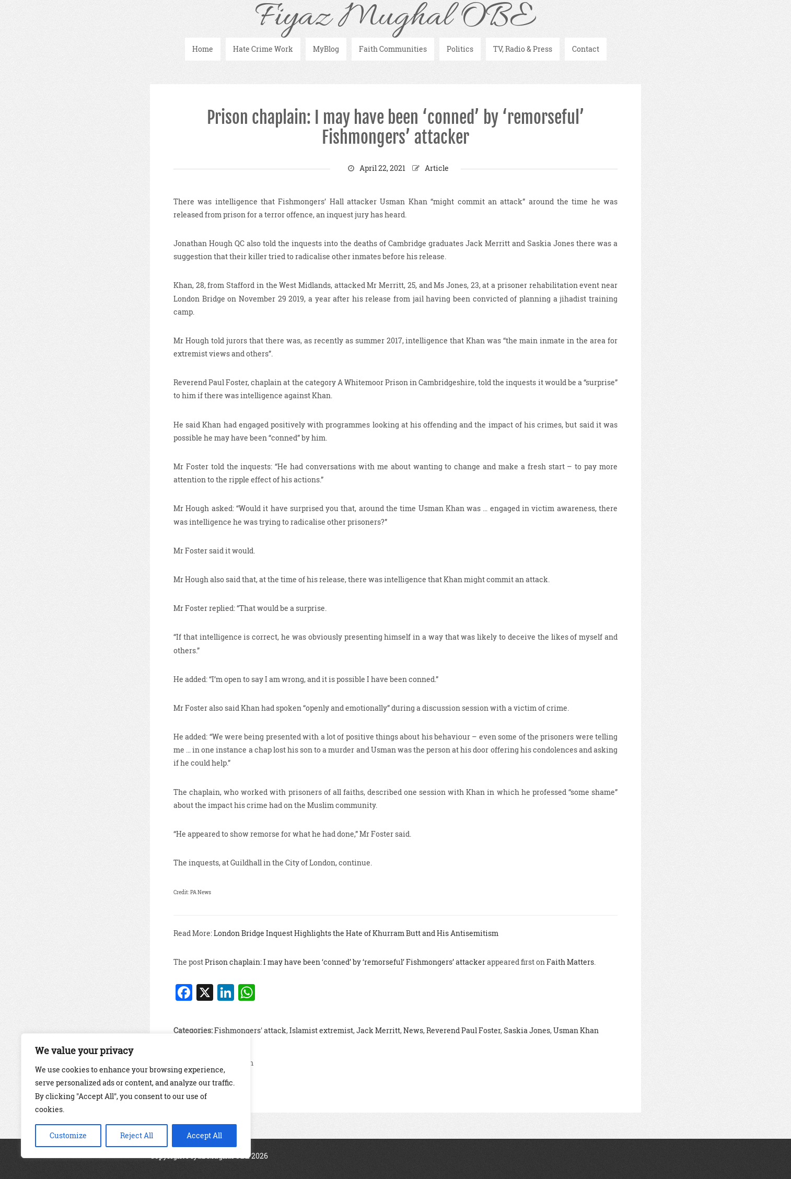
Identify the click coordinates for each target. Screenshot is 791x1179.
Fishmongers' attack (250, 1030)
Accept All (204, 1135)
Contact (585, 49)
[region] (136, 1095)
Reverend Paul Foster (463, 1030)
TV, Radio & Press (522, 49)
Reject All (136, 1135)
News (413, 1030)
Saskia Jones (527, 1030)
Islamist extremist (321, 1030)
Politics (460, 49)
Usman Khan (576, 1030)
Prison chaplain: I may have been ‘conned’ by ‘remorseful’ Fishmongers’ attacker (396, 127)
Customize (68, 1135)
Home (202, 49)
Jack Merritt (378, 1030)
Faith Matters (570, 962)
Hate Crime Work (263, 49)
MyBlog (326, 49)
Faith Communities (393, 49)
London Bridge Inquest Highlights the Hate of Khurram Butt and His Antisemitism (356, 933)
